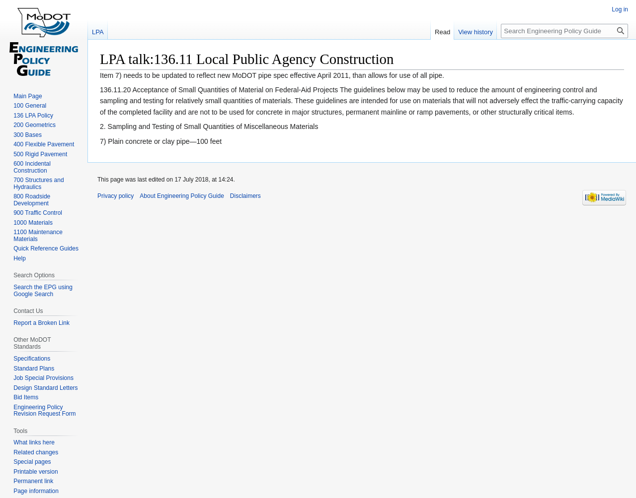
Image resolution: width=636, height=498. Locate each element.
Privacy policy (115, 195)
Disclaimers (245, 195)
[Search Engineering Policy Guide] (564, 31)
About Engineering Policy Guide (182, 195)
